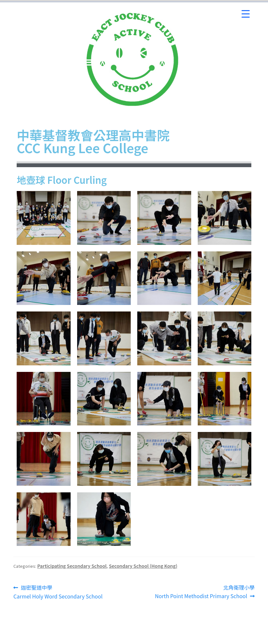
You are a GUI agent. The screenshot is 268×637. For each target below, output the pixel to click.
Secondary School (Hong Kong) (143, 566)
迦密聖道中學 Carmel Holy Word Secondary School (58, 591)
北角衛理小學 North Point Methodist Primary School (205, 591)
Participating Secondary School (72, 566)
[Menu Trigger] (246, 14)
